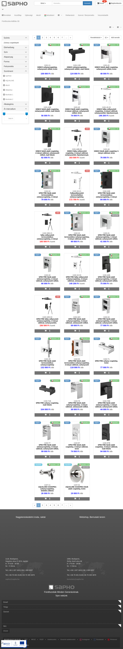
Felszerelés (9, 66)
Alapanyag (8, 57)
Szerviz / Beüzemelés (86, 15)
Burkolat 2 (9, 99)
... (66, 37)
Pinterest (112, 639)
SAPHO (8, 76)
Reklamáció (70, 15)
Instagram (84, 639)
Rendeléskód (96, 37)
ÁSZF (42, 639)
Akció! (38, 15)
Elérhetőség (9, 47)
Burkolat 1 (9, 95)
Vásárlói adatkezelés (68, 639)
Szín (6, 52)
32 (106, 37)
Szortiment (8, 71)
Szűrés (7, 38)
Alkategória (8, 104)
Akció (8, 85)
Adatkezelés (51, 639)
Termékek (6, 15)
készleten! (49, 15)
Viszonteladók (103, 15)
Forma (6, 62)
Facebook (98, 639)
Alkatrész (9, 90)
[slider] (4, 113)
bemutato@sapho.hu (75, 579)
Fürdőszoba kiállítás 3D (10, 21)
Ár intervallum (10, 109)
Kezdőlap (17, 15)
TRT (25, 639)
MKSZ (33, 639)
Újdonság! (29, 15)
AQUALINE (10, 81)
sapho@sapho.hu (12, 579)
